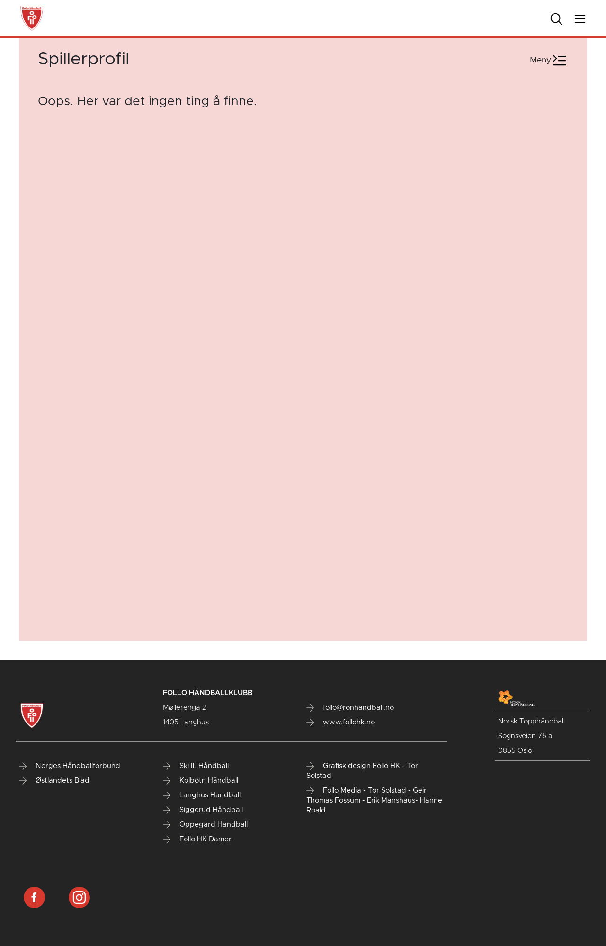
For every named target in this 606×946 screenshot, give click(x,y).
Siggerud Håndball (203, 810)
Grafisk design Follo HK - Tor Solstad (362, 770)
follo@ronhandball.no (350, 708)
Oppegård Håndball (205, 825)
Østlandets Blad (54, 781)
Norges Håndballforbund (69, 766)
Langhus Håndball (202, 795)
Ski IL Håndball (196, 766)
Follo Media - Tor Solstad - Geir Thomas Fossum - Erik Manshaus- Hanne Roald (374, 800)
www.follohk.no (340, 722)
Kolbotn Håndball (200, 781)
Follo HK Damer (197, 839)
